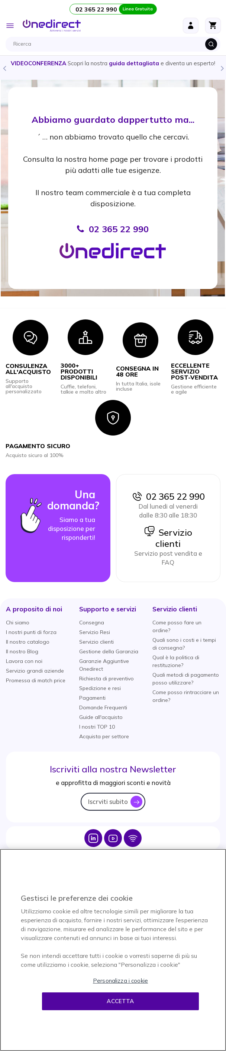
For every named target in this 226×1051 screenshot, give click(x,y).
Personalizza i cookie (120, 980)
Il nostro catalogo (27, 641)
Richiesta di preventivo (106, 678)
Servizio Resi (94, 632)
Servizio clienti (168, 538)
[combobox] (115, 44)
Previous (4, 67)
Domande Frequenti (103, 707)
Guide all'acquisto (101, 717)
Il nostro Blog (22, 651)
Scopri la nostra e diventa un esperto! (113, 63)
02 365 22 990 (168, 496)
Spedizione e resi (100, 688)
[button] (34, 609)
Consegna (91, 622)
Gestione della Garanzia (108, 651)
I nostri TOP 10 (97, 726)
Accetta (120, 1001)
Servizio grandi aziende (35, 670)
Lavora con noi (24, 661)
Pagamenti (92, 697)
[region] (113, 950)
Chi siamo (17, 622)
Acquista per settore (104, 736)
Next (222, 67)
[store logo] (51, 25)
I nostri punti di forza (31, 632)
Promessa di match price (35, 680)
